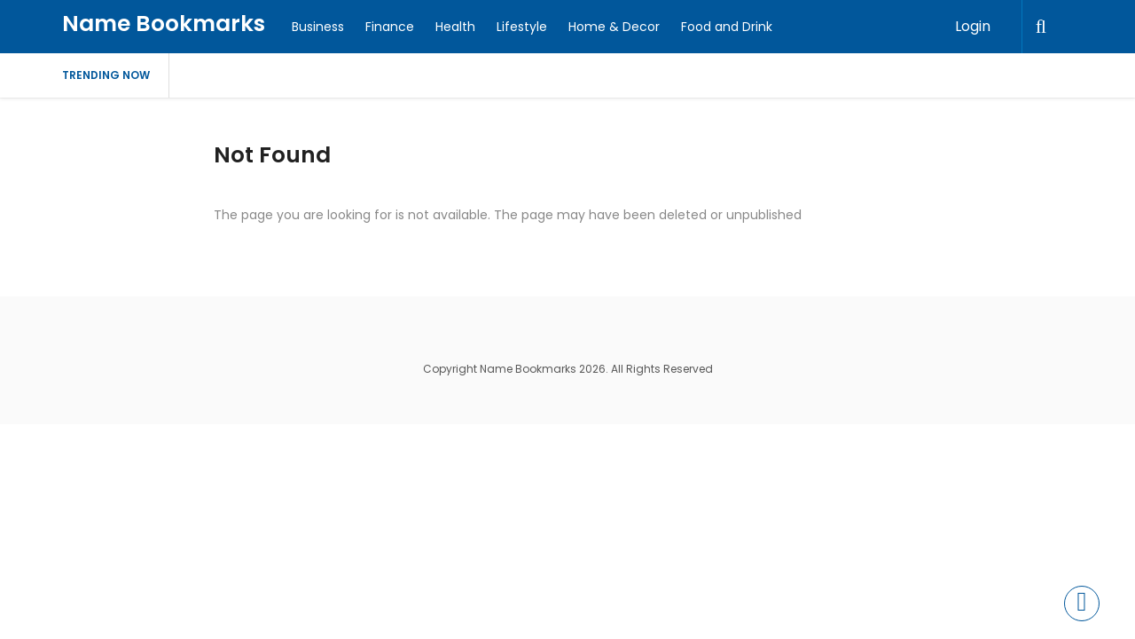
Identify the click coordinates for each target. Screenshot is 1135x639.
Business (318, 27)
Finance (389, 27)
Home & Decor (614, 27)
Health (455, 27)
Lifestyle (522, 27)
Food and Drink (726, 27)
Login (972, 26)
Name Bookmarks (163, 23)
